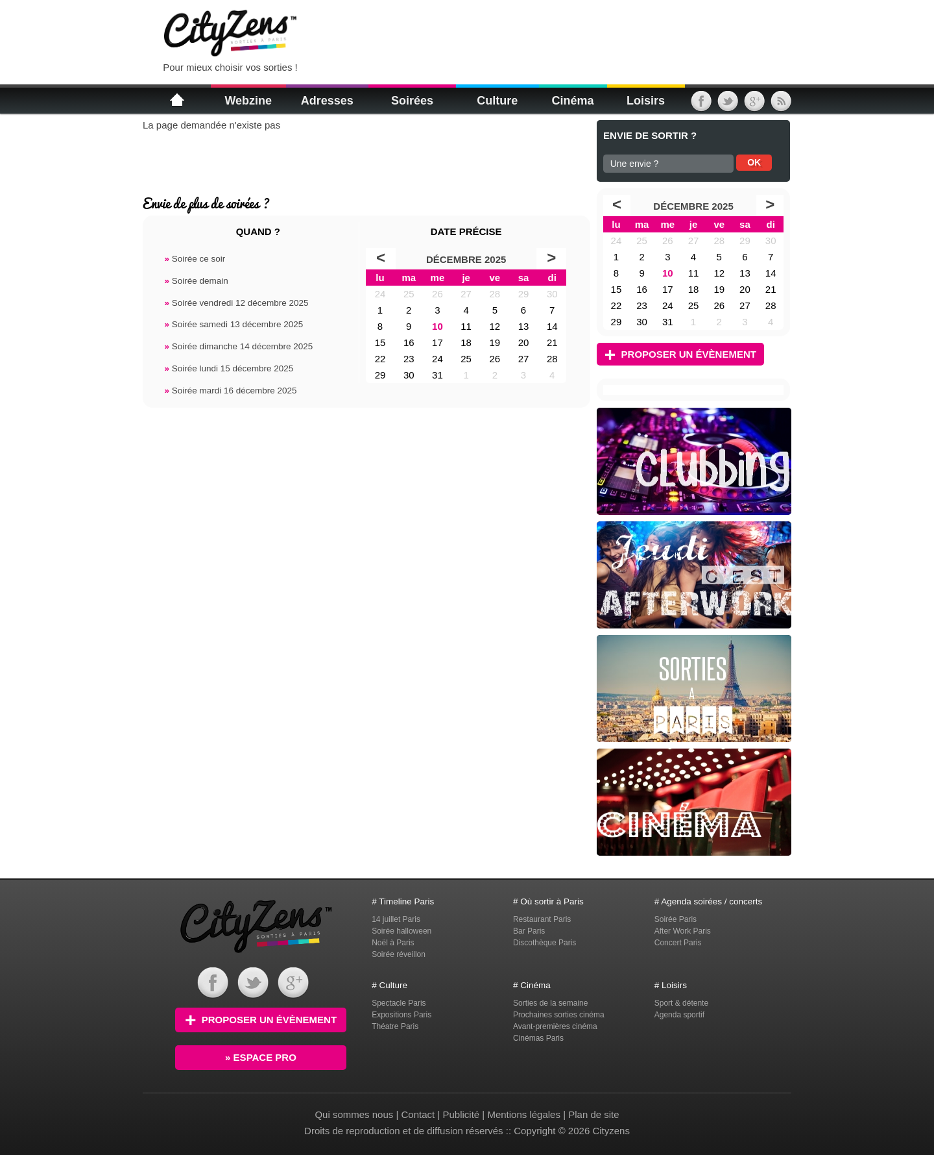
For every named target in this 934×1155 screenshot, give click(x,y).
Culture (497, 100)
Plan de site (593, 1114)
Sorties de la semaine (550, 1003)
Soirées (412, 100)
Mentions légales (523, 1114)
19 (494, 342)
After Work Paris (682, 931)
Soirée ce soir (194, 259)
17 (437, 342)
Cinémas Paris (538, 1038)
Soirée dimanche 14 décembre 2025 (238, 346)
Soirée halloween (401, 931)
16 (408, 342)
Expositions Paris (401, 1014)
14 (552, 326)
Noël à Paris (393, 942)
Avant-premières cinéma (555, 1026)
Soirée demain (196, 281)
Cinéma (572, 100)
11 (466, 326)
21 (552, 342)
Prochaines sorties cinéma (559, 1014)
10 (437, 326)
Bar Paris (529, 931)
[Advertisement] (469, 32)
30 (552, 293)
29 (523, 293)
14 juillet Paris (396, 919)
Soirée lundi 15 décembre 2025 (228, 368)
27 (466, 293)
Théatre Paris (395, 1026)
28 (494, 293)
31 (437, 374)
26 (437, 293)
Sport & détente (681, 1003)
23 (408, 358)
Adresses (327, 100)
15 (380, 342)
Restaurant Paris (542, 919)
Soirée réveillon (398, 954)
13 (523, 326)
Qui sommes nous (355, 1114)
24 (380, 293)
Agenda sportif (679, 1014)
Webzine (248, 100)
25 (408, 293)
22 (380, 358)
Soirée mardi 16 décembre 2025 (230, 390)
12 (494, 326)
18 (466, 342)
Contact (418, 1114)
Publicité (460, 1114)
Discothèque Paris (544, 942)
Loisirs (646, 100)
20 (523, 342)
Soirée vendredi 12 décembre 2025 (236, 303)
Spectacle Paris (398, 1003)
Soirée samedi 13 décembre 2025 (233, 324)
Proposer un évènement (680, 354)
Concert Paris (678, 942)
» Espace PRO (260, 1057)
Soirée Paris (675, 919)
